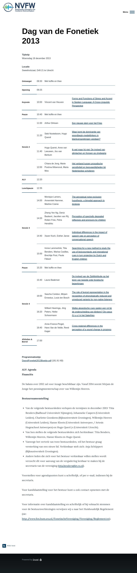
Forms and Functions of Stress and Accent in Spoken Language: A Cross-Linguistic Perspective (92, 102)
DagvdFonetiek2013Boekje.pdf (36, 361)
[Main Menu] (128, 12)
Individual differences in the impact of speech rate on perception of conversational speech (89, 236)
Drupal (36, 560)
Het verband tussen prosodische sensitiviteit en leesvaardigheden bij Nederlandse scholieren (89, 167)
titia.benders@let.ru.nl (71, 465)
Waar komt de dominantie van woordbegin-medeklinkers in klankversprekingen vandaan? (86, 135)
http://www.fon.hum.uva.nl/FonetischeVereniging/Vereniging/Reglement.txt (66, 518)
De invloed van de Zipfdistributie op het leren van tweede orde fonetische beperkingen (90, 280)
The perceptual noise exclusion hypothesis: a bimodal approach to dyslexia (88, 200)
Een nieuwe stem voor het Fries (87, 123)
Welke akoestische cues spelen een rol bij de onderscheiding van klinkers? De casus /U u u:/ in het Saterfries (92, 311)
